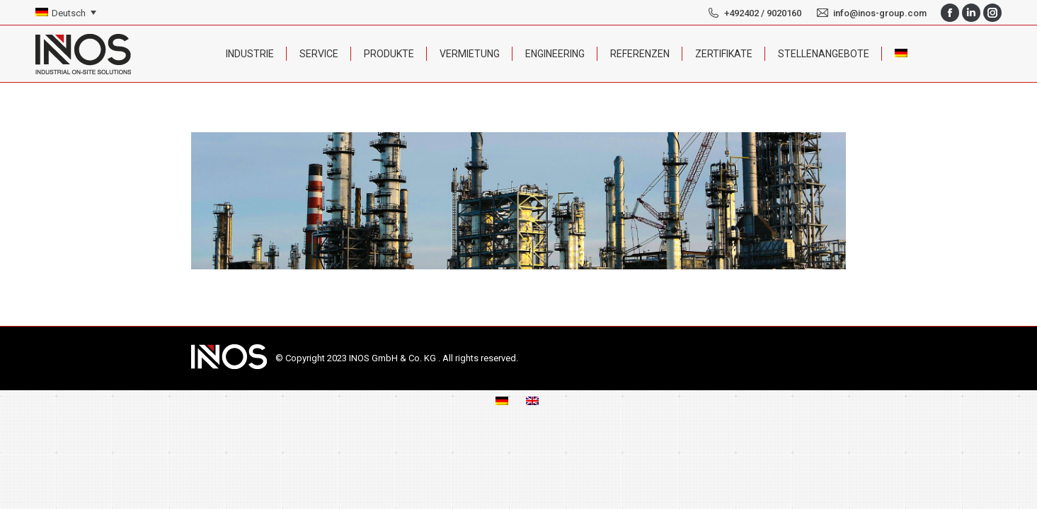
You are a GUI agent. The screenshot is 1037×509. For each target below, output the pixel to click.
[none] (65, 13)
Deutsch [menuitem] (69, 13)
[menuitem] (65, 13)
